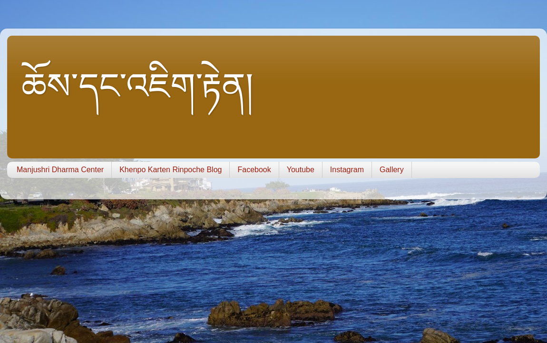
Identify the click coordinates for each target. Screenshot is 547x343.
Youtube (300, 170)
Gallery (392, 170)
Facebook (254, 170)
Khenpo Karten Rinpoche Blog (170, 170)
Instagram (347, 170)
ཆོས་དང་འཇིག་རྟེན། (137, 86)
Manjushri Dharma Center (60, 170)
